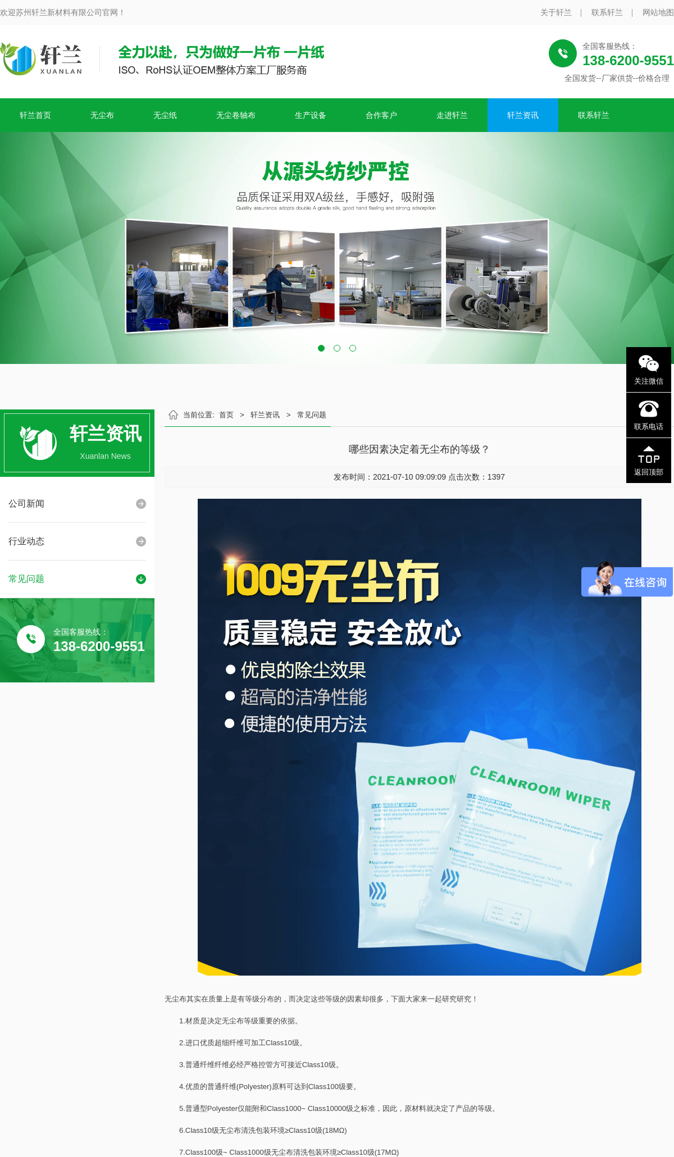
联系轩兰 (607, 12)
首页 (226, 415)
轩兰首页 (35, 115)
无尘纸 (165, 115)
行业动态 (26, 541)
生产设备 (310, 115)
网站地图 (658, 12)
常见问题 (26, 579)
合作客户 (381, 115)
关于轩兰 (556, 12)
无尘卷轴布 (236, 115)
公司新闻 (26, 503)
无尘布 (102, 115)
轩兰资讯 (523, 115)
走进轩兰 (452, 115)
